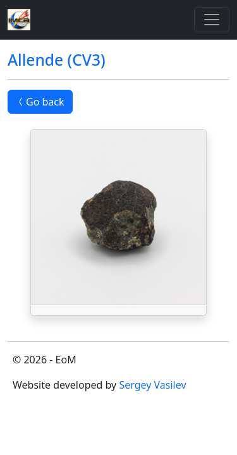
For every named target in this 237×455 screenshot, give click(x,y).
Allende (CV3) (57, 59)
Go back (40, 102)
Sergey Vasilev (152, 385)
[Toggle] (211, 19)
